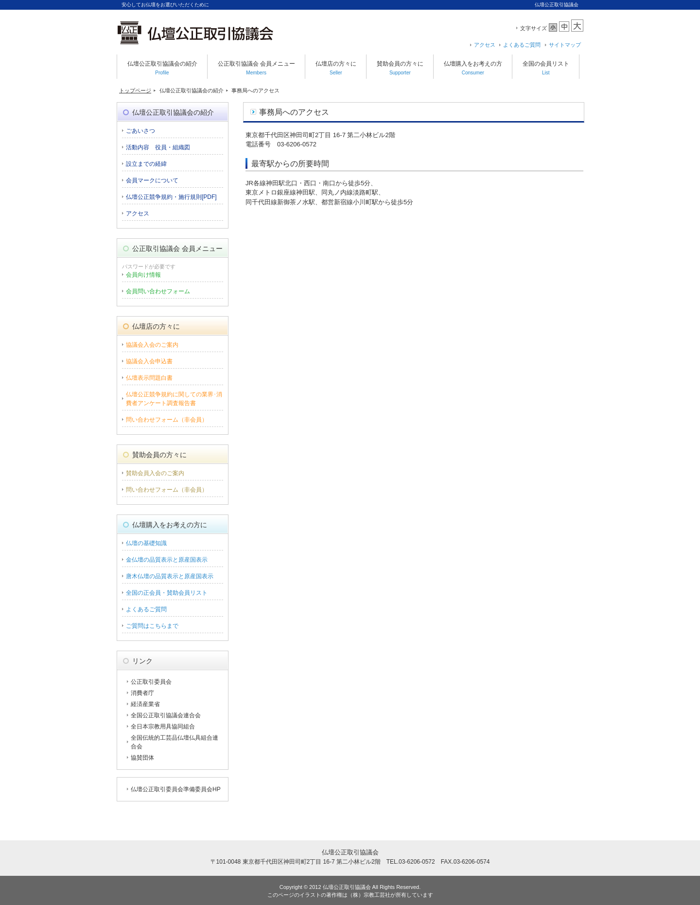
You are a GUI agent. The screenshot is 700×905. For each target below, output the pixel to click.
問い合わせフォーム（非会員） (167, 419)
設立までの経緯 (146, 163)
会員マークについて (152, 180)
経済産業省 (145, 704)
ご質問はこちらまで (152, 625)
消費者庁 (142, 693)
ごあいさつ (140, 130)
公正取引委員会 (151, 681)
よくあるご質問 (522, 45)
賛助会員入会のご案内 (155, 473)
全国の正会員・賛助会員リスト (167, 592)
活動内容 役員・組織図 (158, 147)
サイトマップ (565, 45)
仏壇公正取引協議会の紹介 (162, 67)
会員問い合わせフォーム (158, 291)
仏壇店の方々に (335, 67)
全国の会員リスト (546, 67)
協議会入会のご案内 (152, 344)
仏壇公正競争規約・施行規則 (171, 197)
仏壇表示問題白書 (149, 377)
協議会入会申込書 (149, 361)
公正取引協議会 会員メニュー (256, 67)
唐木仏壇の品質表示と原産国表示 (169, 576)
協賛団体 (142, 757)
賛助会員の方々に (400, 67)
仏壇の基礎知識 (146, 543)
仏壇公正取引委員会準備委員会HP (176, 789)
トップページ (135, 90)
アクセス (484, 45)
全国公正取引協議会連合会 (166, 715)
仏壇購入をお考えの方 (473, 67)
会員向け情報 (143, 274)
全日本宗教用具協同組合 (163, 726)
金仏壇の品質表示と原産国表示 (167, 559)
